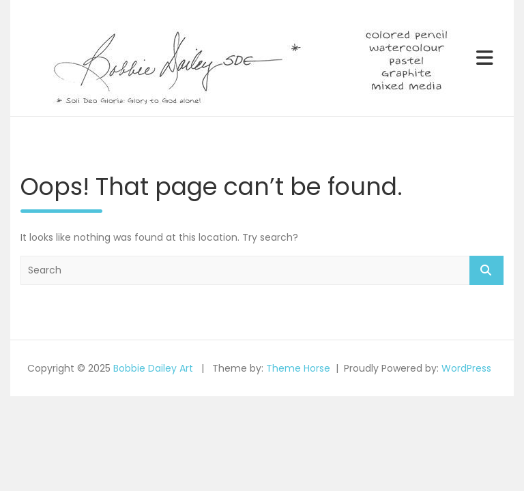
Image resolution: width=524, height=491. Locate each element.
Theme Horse (298, 368)
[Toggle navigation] (484, 58)
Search (486, 270)
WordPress (466, 368)
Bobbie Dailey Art (153, 368)
